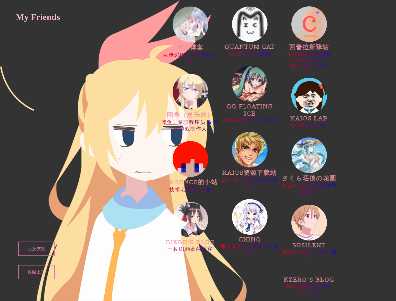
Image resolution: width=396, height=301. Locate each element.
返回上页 (36, 272)
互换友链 (36, 248)
